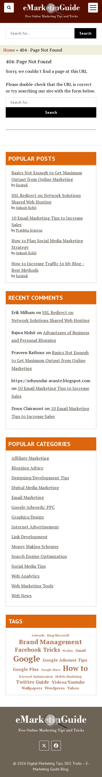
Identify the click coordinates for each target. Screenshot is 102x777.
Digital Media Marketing (35, 488)
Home (9, 50)
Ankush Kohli (26, 207)
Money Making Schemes (34, 546)
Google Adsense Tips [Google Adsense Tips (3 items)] (65, 660)
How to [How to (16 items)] (75, 668)
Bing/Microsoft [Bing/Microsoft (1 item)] (58, 635)
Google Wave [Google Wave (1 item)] (50, 670)
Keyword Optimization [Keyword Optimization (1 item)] (36, 677)
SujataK (22, 185)
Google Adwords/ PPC (33, 507)
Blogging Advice (27, 468)
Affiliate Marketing (30, 458)
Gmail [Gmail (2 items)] (80, 650)
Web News (21, 596)
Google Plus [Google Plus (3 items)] (26, 669)
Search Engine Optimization (39, 556)
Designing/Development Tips (40, 478)
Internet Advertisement (35, 527)
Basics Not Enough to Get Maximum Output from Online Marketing (50, 360)
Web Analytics (25, 576)
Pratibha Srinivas (29, 230)
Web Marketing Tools (32, 586)
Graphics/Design (27, 517)
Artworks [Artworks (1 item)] (38, 635)
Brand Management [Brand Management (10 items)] (50, 642)
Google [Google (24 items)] (26, 658)
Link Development (29, 537)
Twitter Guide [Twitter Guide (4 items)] (32, 682)
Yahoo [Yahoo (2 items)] (73, 688)
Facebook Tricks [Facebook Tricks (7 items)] (37, 649)
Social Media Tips (28, 566)
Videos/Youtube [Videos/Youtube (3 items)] (68, 682)
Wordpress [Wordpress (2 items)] (55, 688)
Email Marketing (27, 497)
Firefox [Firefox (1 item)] (68, 651)
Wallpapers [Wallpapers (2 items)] (31, 688)
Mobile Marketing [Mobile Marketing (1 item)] (68, 677)
